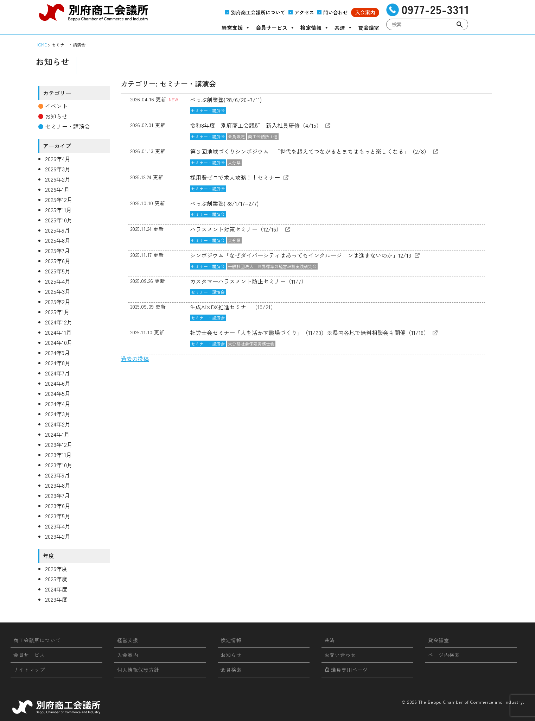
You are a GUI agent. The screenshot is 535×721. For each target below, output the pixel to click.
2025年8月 (57, 240)
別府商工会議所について (258, 12)
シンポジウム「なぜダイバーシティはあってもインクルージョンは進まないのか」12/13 (300, 255)
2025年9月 (57, 230)
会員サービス (275, 28)
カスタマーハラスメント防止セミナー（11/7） (248, 281)
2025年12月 (58, 199)
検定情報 (314, 28)
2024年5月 (57, 393)
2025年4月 (57, 281)
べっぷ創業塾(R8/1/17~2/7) (224, 203)
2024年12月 (58, 322)
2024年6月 (57, 383)
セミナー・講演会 (208, 110)
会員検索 (231, 669)
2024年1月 (57, 434)
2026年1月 (57, 189)
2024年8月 (57, 363)
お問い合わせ (340, 654)
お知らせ (56, 116)
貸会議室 (368, 27)
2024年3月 (57, 414)
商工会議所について (37, 640)
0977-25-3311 (436, 9)
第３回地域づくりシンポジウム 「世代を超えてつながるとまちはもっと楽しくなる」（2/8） (309, 151)
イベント (56, 106)
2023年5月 (57, 516)
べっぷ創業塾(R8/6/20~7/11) (226, 99)
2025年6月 (57, 261)
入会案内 (365, 12)
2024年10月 (58, 342)
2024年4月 (57, 403)
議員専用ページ (346, 669)
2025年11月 (58, 209)
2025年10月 (58, 220)
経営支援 (236, 28)
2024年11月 (58, 332)
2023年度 (56, 599)
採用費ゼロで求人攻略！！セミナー (235, 177)
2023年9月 (57, 475)
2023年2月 (57, 536)
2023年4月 (57, 526)
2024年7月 (57, 373)
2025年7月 (57, 250)
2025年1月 (57, 312)
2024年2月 (57, 424)
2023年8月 (57, 485)
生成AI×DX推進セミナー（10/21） (233, 307)
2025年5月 (57, 271)
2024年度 (56, 589)
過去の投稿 (135, 358)
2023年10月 (58, 465)
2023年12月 (58, 444)
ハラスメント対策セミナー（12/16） (236, 229)
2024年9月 (57, 352)
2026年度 (56, 568)
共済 (343, 28)
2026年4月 (57, 158)
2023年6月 (57, 505)
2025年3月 (57, 291)
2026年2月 (57, 179)
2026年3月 (57, 169)
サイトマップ (29, 669)
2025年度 (56, 579)
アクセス (304, 12)
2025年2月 (57, 301)
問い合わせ (335, 12)
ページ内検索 (444, 654)
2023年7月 (57, 495)
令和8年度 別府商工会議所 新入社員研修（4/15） (256, 125)
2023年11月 (58, 454)
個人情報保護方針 (138, 669)
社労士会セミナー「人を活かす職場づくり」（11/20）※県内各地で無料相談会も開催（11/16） (309, 332)
